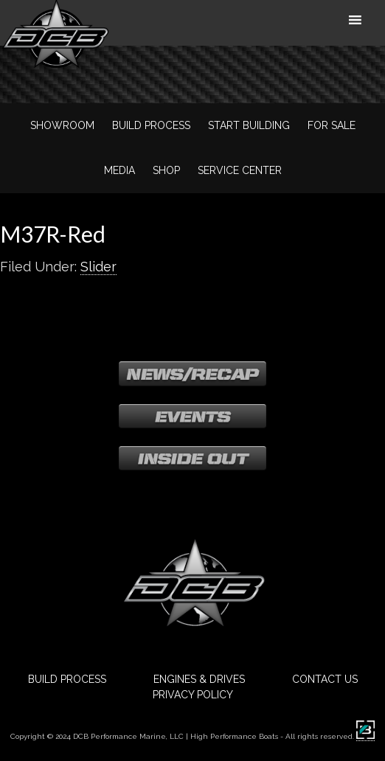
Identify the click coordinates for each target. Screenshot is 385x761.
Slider (98, 266)
